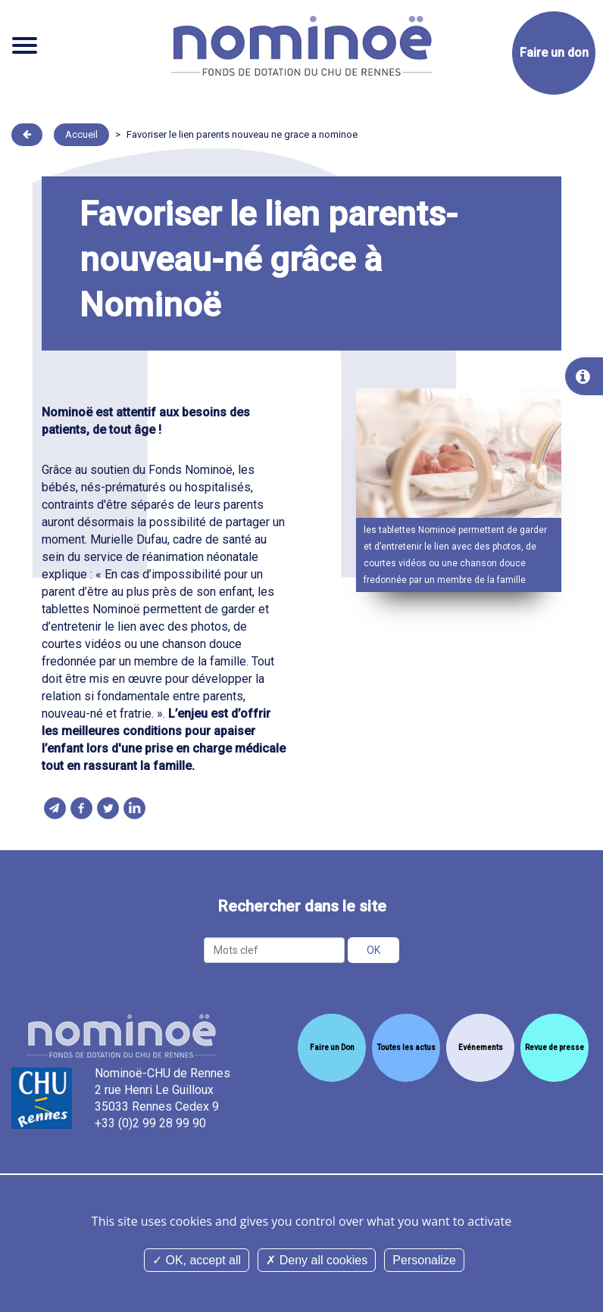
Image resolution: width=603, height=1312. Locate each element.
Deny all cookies (316, 1260)
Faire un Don (332, 1047)
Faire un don (554, 52)
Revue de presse (554, 1047)
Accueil (81, 134)
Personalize (424, 1260)
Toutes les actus (406, 1047)
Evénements (480, 1047)
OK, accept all (196, 1260)
